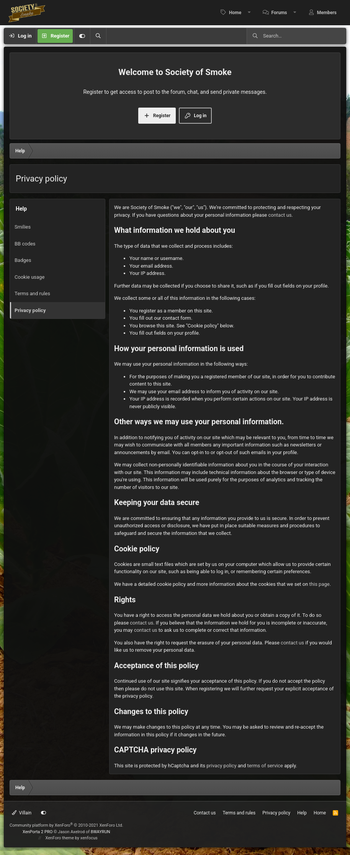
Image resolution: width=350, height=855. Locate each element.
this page (319, 584)
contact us (279, 215)
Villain (21, 813)
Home (235, 12)
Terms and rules (32, 293)
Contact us (205, 813)
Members (327, 12)
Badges (23, 260)
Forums (279, 12)
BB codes (25, 244)
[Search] (98, 36)
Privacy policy (30, 310)
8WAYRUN (100, 831)
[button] (249, 12)
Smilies (23, 227)
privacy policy (221, 765)
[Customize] (82, 36)
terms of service (265, 765)
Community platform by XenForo (66, 825)
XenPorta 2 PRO (37, 831)
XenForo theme (60, 837)
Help (302, 813)
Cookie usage (29, 277)
